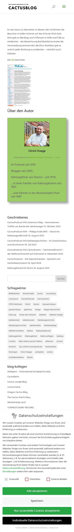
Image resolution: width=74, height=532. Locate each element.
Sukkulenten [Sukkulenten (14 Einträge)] (50, 346)
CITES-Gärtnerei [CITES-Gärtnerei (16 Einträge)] (15, 304)
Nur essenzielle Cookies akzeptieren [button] (37, 508)
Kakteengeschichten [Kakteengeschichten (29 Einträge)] (18, 325)
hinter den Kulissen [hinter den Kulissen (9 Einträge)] (27, 314)
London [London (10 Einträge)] (12, 341)
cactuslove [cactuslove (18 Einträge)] (13, 298)
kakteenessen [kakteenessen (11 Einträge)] (28, 320)
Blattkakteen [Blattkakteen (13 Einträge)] (14, 293)
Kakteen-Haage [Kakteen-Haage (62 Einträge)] (56, 314)
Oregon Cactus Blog (17, 392)
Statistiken (32, 476)
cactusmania (13, 387)
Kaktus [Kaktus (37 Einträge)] (30, 330)
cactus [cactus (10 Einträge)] (40, 293)
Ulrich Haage (36, 151)
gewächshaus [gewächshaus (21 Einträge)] (15, 309)
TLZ (13, 60)
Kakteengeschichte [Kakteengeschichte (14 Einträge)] (46, 320)
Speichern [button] (37, 498)
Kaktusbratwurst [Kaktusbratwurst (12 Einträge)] (43, 330)
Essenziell (12, 476)
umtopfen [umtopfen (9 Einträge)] (39, 352)
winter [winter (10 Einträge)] (50, 352)
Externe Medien (57, 476)
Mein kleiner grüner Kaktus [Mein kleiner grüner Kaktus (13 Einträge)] (30, 341)
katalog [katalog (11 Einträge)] (60, 336)
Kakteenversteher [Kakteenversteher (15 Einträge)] (16, 330)
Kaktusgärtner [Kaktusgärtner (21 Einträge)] (31, 336)
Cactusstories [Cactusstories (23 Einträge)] (43, 298)
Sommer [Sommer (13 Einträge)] (12, 346)
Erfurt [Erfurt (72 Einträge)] (27, 304)
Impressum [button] (54, 525)
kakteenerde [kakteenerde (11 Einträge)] (14, 320)
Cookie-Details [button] (22, 525)
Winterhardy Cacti (16, 402)
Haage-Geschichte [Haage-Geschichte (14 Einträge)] (52, 309)
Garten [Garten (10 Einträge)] (36, 304)
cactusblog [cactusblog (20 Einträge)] (51, 293)
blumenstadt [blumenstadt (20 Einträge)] (28, 293)
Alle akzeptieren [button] (37, 489)
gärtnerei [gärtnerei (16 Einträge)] (28, 309)
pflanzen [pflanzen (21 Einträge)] (49, 341)
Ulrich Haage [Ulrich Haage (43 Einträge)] (26, 352)
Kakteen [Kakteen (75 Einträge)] (42, 314)
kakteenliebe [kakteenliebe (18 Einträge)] (35, 325)
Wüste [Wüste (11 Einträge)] (30, 357)
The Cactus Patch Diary (19, 397)
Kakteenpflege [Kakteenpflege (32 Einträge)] (50, 325)
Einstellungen (9, 469)
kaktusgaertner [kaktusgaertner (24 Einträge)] (15, 336)
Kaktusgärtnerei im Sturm (20, 268)
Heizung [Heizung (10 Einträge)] (12, 314)
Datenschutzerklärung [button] (39, 525)
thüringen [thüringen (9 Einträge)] (13, 352)
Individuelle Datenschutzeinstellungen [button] (37, 518)
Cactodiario (13, 376)
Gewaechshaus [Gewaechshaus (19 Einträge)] (49, 304)
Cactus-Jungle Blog (17, 382)
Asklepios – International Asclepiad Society (29, 371)
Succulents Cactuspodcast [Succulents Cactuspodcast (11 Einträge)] (30, 346)
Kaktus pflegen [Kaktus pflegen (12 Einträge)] (47, 336)
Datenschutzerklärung (14, 465)
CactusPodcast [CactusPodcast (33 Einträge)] (27, 298)
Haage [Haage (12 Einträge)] (38, 309)
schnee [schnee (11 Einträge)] (59, 341)
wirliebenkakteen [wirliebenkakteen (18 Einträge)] (16, 357)
